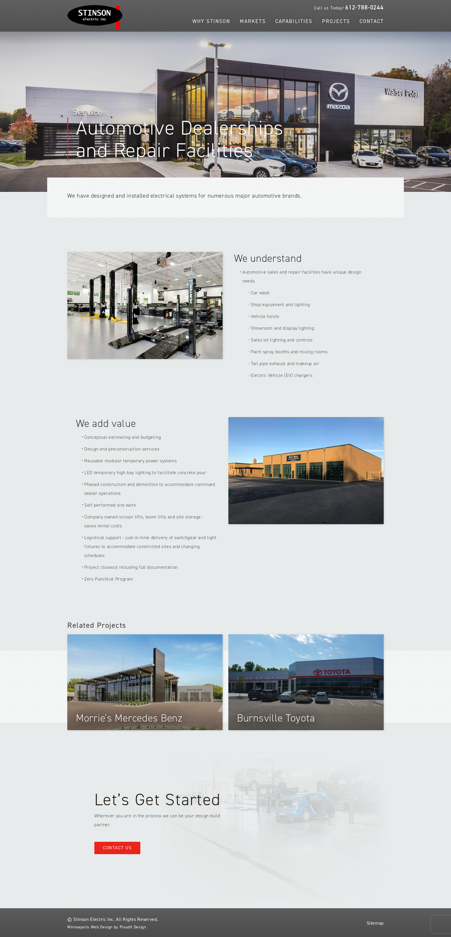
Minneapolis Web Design (89, 927)
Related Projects (96, 625)
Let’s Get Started (157, 799)
